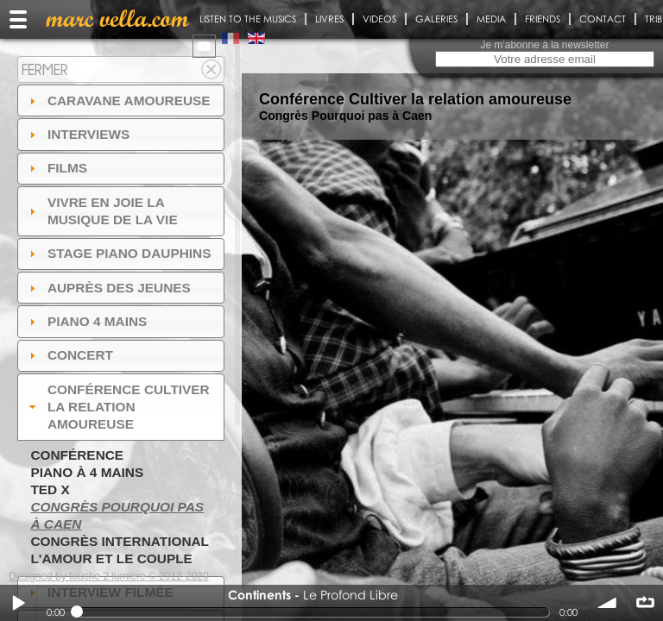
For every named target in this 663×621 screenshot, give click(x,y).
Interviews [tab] (77, 134)
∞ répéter (645, 603)
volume (608, 603)
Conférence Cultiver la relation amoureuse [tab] (117, 406)
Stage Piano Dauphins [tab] (118, 253)
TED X (49, 489)
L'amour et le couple (111, 558)
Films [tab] (56, 167)
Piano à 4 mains (86, 472)
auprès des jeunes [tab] (108, 287)
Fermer (45, 69)
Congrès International (119, 541)
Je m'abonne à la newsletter (544, 45)
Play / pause (18, 603)
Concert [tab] (69, 355)
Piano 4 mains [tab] (86, 321)
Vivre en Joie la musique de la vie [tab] (101, 211)
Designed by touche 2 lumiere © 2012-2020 (109, 576)
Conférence (76, 455)
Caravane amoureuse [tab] (118, 100)
